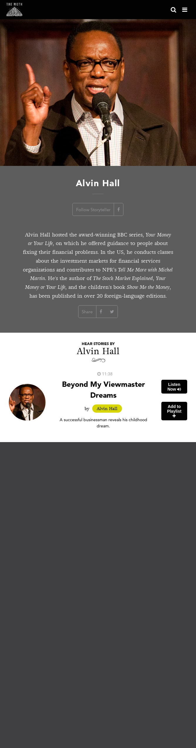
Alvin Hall (107, 408)
